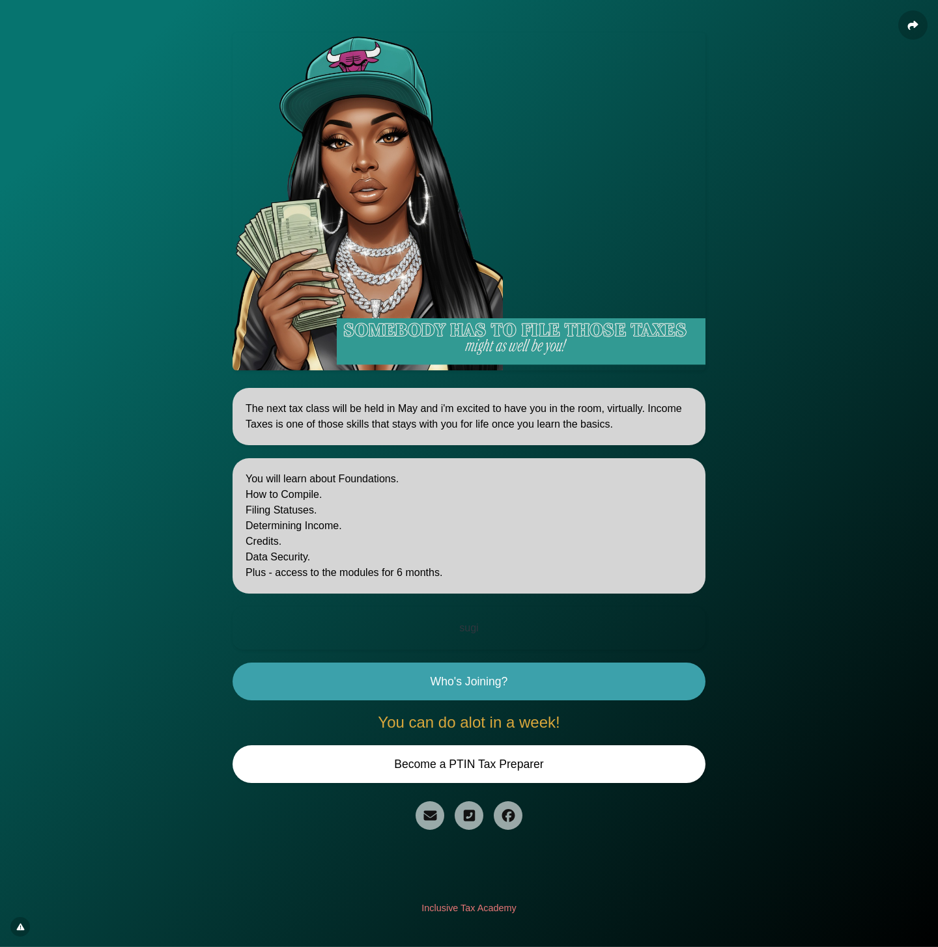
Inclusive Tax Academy (468, 908)
